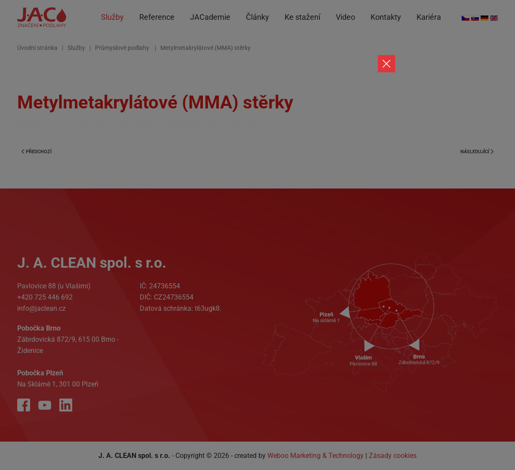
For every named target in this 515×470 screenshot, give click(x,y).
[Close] (386, 63)
